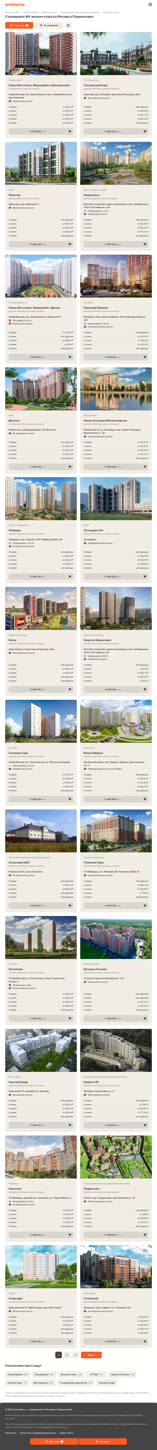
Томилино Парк (116, 862)
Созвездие (41, 1298)
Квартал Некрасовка (116, 640)
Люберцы (41, 530)
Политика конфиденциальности (38, 1432)
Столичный (116, 1298)
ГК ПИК (96, 1374)
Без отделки (43, 1382)
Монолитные (17, 1382)
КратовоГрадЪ (41, 1082)
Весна (41, 640)
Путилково (41, 969)
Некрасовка (116, 195)
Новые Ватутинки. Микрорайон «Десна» (41, 307)
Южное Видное (116, 753)
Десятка (41, 420)
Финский (41, 195)
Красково (41, 1188)
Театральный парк (116, 85)
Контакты (10, 1432)
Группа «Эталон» (122, 1374)
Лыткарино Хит (116, 530)
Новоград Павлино (116, 307)
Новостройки (18, 1374)
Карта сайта (66, 1432)
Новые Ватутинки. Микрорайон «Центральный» (41, 85)
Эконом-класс (71, 1374)
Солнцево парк (41, 753)
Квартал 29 (116, 1082)
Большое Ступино (116, 969)
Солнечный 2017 (41, 862)
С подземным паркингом (75, 1382)
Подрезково (116, 1188)
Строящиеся (44, 1374)
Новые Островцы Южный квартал (116, 420)
